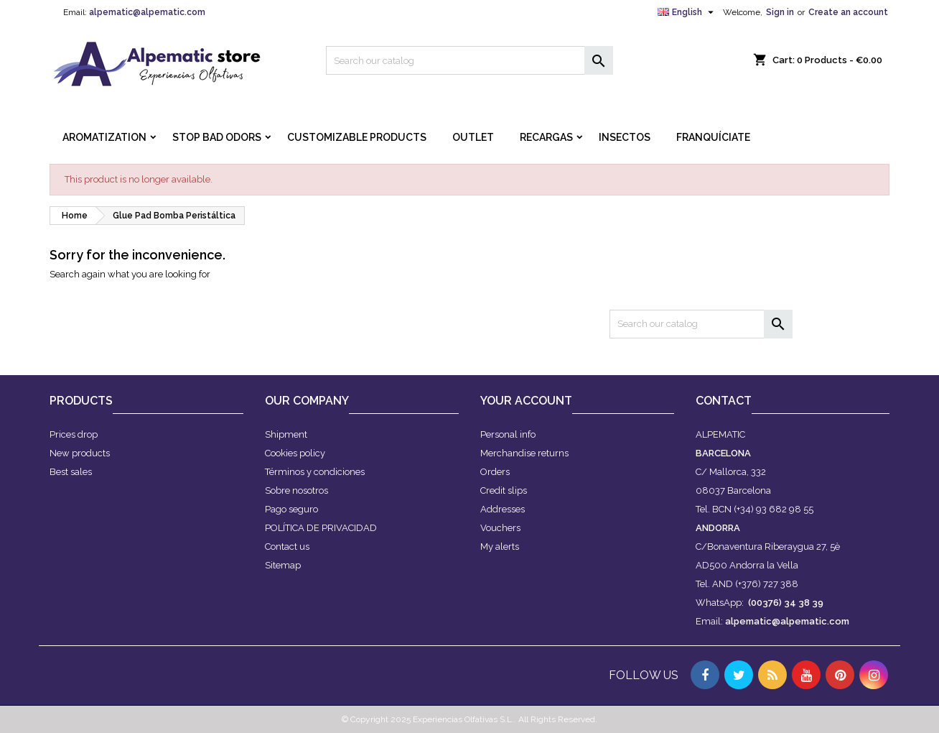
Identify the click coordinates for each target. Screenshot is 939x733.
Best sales (71, 471)
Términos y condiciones (315, 471)
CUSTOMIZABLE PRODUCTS (356, 137)
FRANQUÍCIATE (713, 137)
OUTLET (473, 137)
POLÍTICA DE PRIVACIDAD (321, 527)
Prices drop (74, 434)
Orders (495, 471)
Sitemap (283, 565)
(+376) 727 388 (766, 583)
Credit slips (503, 490)
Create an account (848, 12)
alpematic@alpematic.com (147, 12)
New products (80, 453)
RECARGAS (546, 137)
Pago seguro (291, 509)
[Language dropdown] (687, 12)
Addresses (502, 509)
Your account (526, 400)
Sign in (780, 12)
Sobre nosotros (296, 490)
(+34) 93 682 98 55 (773, 509)
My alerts (499, 546)
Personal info (508, 434)
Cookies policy (295, 453)
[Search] (469, 60)
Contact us (287, 546)
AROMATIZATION (104, 137)
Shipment (286, 434)
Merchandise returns (524, 453)
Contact (724, 400)
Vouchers (500, 527)
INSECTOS (624, 137)
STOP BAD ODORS (216, 137)
